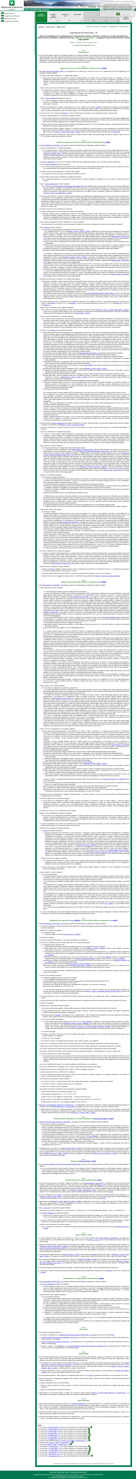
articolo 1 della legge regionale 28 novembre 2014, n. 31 (71, 186)
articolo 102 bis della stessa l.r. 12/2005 (105, 1153)
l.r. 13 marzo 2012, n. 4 (53, 1452)
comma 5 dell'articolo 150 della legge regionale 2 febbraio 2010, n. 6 (63, 1164)
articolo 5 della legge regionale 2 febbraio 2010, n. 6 (101, 293)
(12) (84, 1281)
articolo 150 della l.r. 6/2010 (87, 1161)
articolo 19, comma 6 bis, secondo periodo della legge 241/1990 (91, 1026)
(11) (48, 1208)
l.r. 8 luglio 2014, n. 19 (53, 1454)
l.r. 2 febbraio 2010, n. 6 (53, 1439)
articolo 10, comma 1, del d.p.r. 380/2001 (78, 963)
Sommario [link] (89, 26)
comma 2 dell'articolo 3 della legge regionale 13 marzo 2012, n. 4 (61, 1337)
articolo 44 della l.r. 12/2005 (71, 1254)
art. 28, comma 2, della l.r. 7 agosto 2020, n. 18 (56, 1444)
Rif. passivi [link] (104, 26)
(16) (77, 1347)
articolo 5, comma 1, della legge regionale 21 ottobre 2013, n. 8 (104, 991)
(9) (112, 1192)
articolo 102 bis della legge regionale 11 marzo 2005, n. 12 (56, 1122)
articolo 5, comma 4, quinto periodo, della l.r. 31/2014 (112, 310)
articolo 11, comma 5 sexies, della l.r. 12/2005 (67, 132)
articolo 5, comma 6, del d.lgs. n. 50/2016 (93, 466)
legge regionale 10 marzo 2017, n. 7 (95, 1183)
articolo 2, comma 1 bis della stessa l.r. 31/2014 (58, 193)
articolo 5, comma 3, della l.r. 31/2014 (79, 231)
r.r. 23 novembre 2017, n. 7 (53, 1435)
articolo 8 (47, 227)
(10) (103, 1198)
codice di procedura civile (111, 617)
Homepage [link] (92, 7)
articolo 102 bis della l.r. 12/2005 (103, 1118)
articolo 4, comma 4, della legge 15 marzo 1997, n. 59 (105, 851)
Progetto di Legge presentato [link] (53, 16)
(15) (54, 1343)
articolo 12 (47, 305)
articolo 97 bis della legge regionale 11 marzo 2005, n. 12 (76, 1335)
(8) (111, 1192)
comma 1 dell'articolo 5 (48, 1213)
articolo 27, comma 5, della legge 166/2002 (72, 425)
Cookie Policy (60, 1472)
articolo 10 (118, 303)
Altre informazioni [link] (124, 26)
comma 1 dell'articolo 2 (51, 98)
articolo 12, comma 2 (94, 1240)
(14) (58, 1339)
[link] (12, 10)
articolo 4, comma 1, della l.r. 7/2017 (51, 1196)
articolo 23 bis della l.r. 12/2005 (88, 1259)
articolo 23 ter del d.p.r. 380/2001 (87, 845)
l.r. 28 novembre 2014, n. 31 (54, 1427)
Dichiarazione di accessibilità (78, 1472)
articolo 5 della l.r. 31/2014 (82, 313)
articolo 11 (54, 330)
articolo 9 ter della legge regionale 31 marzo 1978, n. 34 (95, 451)
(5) (99, 1106)
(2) (83, 145)
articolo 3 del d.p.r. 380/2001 (72, 934)
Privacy (67, 1472)
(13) (113, 1335)
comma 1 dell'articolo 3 (51, 184)
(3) (83, 585)
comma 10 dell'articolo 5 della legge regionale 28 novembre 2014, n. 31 (89, 1346)
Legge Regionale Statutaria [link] (10, 16)
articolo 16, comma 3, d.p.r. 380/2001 (114, 779)
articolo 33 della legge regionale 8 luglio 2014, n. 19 (57, 1341)
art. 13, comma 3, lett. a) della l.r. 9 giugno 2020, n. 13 (72, 1440)
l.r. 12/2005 (98, 107)
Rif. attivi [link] (96, 26)
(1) (125, 71)
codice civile (116, 132)
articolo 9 (73, 303)
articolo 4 (65, 113)
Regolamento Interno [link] (8, 18)
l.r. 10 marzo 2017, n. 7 (53, 1446)
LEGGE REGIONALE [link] (41, 15)
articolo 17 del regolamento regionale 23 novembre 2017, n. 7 (59, 1105)
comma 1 (52, 569)
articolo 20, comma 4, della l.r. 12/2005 (56, 1153)
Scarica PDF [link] (50, 27)
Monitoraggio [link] (77, 14)
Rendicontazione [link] (90, 14)
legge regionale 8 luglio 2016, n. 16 (90, 353)
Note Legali (53, 1472)
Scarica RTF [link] (61, 27)
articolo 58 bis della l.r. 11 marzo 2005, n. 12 (64, 1106)
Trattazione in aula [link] (65, 15)
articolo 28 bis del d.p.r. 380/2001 (82, 965)
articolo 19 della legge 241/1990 (86, 958)
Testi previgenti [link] (113, 26)
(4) (83, 923)
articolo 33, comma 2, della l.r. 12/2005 (84, 1112)
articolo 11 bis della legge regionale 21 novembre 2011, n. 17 (110, 1393)
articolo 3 (100, 1185)
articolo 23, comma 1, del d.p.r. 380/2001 (76, 1023)
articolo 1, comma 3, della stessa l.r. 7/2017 (83, 1190)
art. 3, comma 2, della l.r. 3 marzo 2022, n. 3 (58, 1442)
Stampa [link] (41, 27)
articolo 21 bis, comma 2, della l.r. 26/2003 (74, 377)
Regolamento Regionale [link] (9, 21)
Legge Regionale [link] (7, 13)
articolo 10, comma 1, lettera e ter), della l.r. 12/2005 (66, 1201)
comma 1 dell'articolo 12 (79, 1403)
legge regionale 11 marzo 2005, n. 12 (84, 38)
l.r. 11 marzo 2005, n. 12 (53, 1429)
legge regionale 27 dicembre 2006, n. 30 (84, 449)
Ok (118, 14)
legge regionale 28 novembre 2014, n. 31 (54, 71)
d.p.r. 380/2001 (75, 920)
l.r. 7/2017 (98, 1180)
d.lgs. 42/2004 (89, 365)
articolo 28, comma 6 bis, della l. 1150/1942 (107, 576)
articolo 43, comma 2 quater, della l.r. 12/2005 (54, 1246)
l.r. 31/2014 (103, 68)
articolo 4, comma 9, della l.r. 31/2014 (96, 368)
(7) (121, 1164)
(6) (94, 1122)
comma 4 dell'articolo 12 (59, 423)
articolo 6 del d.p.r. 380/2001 (96, 948)
